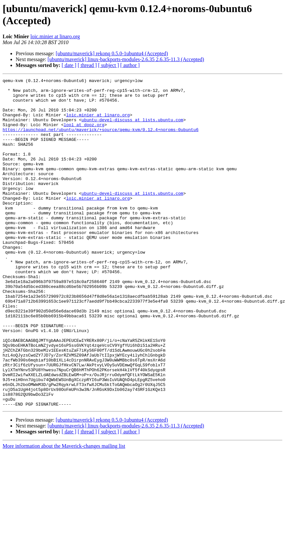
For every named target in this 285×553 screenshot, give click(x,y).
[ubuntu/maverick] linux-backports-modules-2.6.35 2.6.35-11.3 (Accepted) (126, 59)
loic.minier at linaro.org (55, 36)
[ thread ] (87, 65)
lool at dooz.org (84, 134)
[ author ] (130, 65)
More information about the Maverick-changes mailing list (64, 511)
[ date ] (69, 65)
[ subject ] (108, 65)
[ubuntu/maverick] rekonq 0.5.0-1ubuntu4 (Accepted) (112, 53)
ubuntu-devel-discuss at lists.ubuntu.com (132, 128)
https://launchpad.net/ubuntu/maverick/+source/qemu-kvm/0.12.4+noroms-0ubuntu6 (101, 140)
